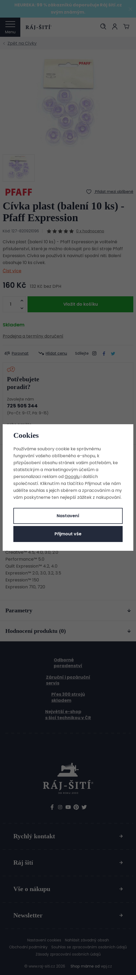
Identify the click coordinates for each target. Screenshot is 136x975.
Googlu (72, 477)
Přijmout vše (68, 534)
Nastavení (68, 516)
